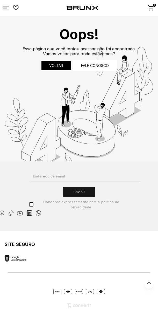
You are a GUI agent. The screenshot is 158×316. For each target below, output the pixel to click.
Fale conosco (95, 65)
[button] (149, 284)
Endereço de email (49, 176)
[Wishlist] (16, 8)
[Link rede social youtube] (21, 211)
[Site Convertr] (79, 305)
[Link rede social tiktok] (12, 212)
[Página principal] (83, 8)
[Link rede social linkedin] (30, 211)
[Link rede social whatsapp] (38, 210)
